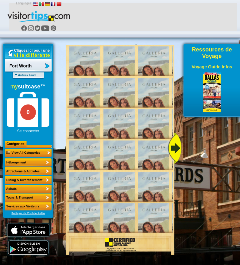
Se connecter (28, 131)
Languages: (24, 3)
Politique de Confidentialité (28, 213)
